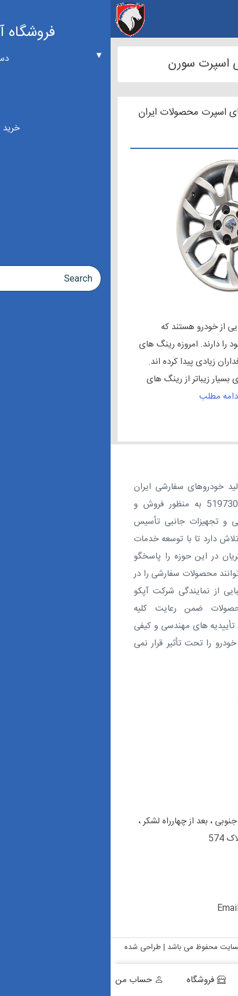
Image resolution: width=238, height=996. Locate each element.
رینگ (203, 327)
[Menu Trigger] (222, 19)
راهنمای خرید (198, 768)
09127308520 (159, 873)
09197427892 (159, 891)
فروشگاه (90, 980)
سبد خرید (155, 980)
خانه (214, 980)
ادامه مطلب (109, 396)
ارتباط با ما (202, 742)
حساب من (23, 980)
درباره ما (206, 715)
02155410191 (170, 856)
